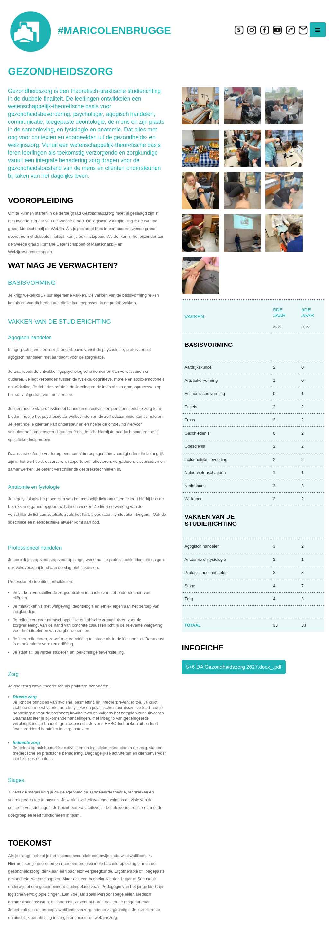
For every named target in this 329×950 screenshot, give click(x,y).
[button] (200, 105)
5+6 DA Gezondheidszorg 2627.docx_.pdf (233, 667)
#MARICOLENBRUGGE (114, 30)
